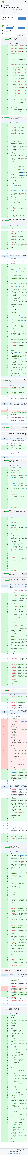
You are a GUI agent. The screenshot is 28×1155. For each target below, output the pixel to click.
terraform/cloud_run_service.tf (17, 580)
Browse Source (22, 18)
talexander (6, 5)
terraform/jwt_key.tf (13, 847)
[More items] (26, 13)
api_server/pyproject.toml (16, 434)
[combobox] (19, 35)
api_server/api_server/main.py (17, 220)
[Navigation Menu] (26, 2)
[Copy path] (18, 39)
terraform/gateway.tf (15, 690)
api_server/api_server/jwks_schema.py (13, 39)
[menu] (25, 35)
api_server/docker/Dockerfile (17, 380)
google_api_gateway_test (11, 7)
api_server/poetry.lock (15, 427)
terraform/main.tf (14, 970)
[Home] (3, 2)
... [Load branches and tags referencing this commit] (2, 22)
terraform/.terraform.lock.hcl (15, 574)
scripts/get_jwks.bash (11, 461)
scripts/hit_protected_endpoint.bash (12, 511)
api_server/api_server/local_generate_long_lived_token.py (13, 117)
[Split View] (22, 35)
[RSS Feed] (2, 10)
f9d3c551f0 (9, 28)
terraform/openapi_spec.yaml (13, 1009)
